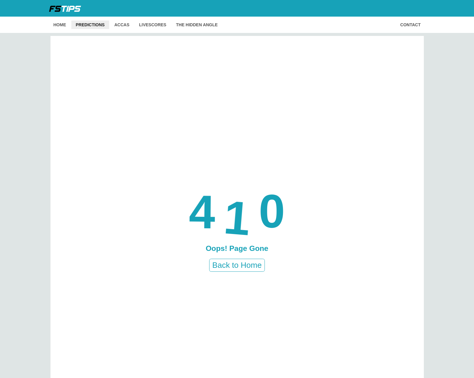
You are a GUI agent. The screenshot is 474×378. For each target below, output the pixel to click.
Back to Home (236, 265)
